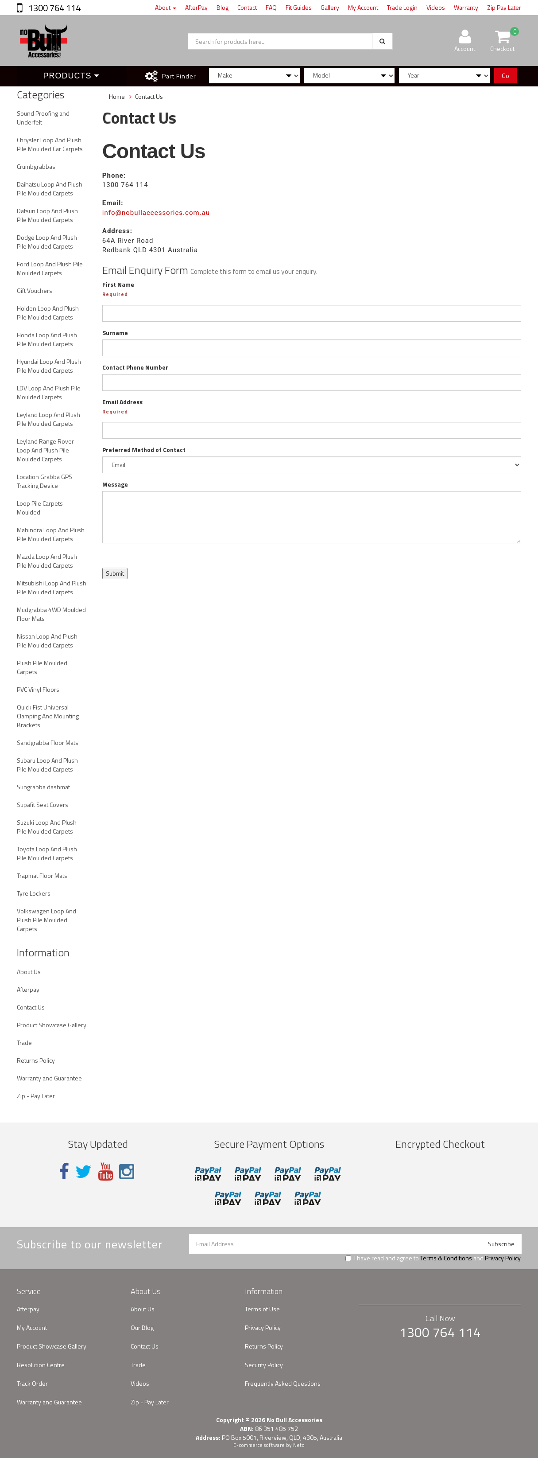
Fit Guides (299, 7)
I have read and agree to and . (433, 1258)
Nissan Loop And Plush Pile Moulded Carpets (47, 641)
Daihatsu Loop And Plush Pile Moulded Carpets (49, 188)
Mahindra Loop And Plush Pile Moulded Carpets (51, 534)
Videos (435, 7)
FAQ (271, 7)
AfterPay (196, 7)
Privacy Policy (502, 1258)
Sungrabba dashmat (43, 786)
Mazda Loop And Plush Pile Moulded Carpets (47, 561)
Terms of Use (262, 1309)
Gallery (330, 7)
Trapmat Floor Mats (42, 875)
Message (115, 484)
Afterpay (28, 989)
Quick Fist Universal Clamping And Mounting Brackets (48, 715)
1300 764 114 (54, 8)
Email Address (122, 402)
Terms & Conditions (446, 1258)
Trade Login (402, 7)
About (165, 7)
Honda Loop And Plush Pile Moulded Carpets (47, 339)
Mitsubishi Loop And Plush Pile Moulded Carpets (51, 587)
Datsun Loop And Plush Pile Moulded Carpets (47, 215)
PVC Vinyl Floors (38, 689)
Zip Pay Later (504, 7)
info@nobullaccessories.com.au (156, 213)
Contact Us (31, 1007)
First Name (118, 284)
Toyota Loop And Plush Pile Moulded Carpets (47, 853)
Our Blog (142, 1327)
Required (115, 294)
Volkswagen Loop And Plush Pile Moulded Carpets (46, 919)
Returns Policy (36, 1060)
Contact (247, 7)
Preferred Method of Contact (144, 449)
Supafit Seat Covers (42, 804)
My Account (363, 7)
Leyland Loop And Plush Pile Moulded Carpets (48, 419)
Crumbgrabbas (36, 166)
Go (505, 75)
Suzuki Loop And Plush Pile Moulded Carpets (47, 827)
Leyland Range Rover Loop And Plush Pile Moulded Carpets (45, 450)
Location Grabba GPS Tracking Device (44, 481)
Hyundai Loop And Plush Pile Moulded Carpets (49, 366)
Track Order (32, 1383)
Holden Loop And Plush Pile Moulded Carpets (48, 313)
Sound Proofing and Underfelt (43, 118)
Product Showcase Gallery (51, 1024)
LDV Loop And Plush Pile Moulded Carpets (49, 392)
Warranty (466, 7)
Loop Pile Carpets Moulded (40, 508)
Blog (222, 7)
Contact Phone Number (135, 367)
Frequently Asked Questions (283, 1383)
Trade (24, 1042)
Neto (299, 1445)
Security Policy (264, 1364)
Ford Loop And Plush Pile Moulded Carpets (50, 268)
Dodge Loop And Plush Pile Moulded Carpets (47, 242)
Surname (115, 332)
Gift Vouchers (34, 290)
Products (71, 75)
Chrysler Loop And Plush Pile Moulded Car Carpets (50, 144)
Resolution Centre (41, 1364)
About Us (29, 971)
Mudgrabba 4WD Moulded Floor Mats (51, 614)
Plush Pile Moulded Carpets (42, 667)
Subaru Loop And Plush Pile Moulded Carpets (47, 765)
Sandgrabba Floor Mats (47, 742)
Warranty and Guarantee (49, 1078)
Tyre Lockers (33, 893)
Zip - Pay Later (36, 1095)
